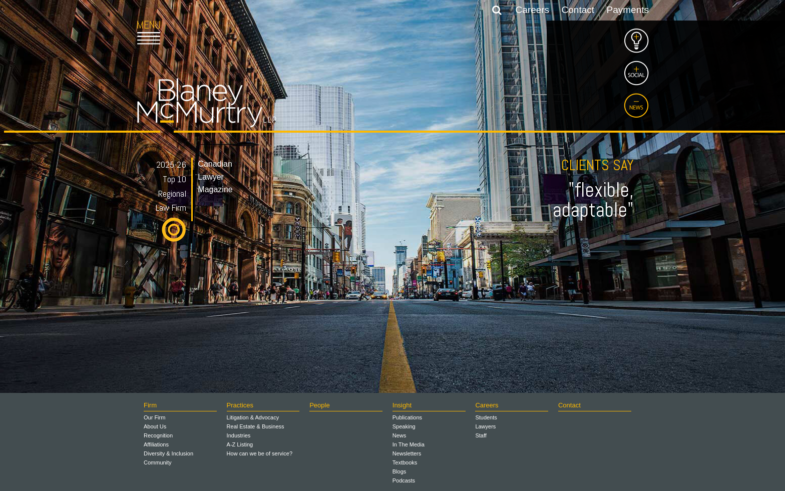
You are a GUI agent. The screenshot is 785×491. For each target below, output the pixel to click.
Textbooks (405, 462)
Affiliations (156, 444)
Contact (578, 10)
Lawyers (485, 426)
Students (486, 417)
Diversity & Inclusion (168, 453)
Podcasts (403, 480)
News (399, 435)
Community (158, 462)
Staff (480, 435)
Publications (407, 417)
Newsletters (406, 453)
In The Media (408, 444)
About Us (155, 426)
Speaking (404, 426)
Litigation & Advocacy (253, 417)
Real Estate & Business (255, 426)
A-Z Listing (240, 444)
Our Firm (154, 417)
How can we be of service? (259, 453)
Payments (628, 10)
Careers (533, 10)
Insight (402, 405)
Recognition (158, 435)
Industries (239, 435)
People (319, 405)
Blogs (399, 471)
